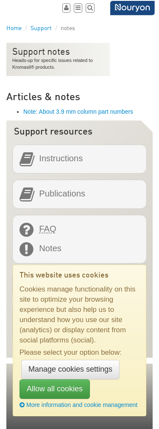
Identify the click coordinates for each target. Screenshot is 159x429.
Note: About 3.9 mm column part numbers (78, 111)
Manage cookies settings (70, 369)
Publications (62, 193)
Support (41, 28)
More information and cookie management (78, 404)
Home (14, 28)
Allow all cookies (55, 388)
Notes (50, 248)
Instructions (61, 158)
